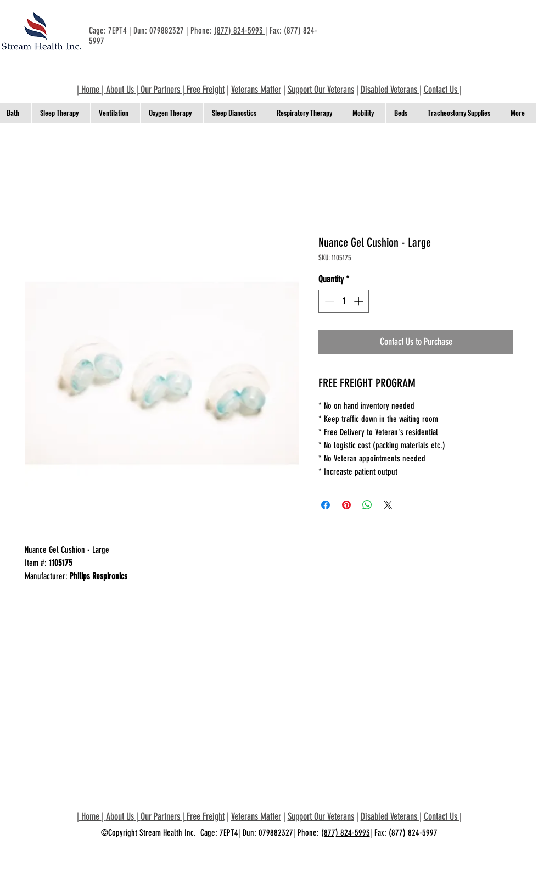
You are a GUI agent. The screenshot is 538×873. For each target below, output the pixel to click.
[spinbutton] (344, 301)
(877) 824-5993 (239, 30)
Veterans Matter (256, 90)
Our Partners (160, 90)
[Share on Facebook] (325, 504)
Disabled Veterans (390, 90)
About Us (120, 90)
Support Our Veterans (321, 90)
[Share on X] (388, 504)
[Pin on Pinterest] (346, 504)
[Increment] (359, 301)
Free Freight (206, 90)
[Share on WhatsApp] (367, 504)
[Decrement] (328, 301)
